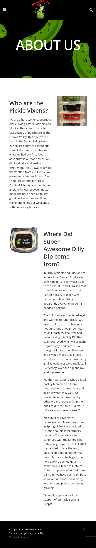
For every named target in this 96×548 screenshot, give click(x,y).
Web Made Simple (18, 537)
